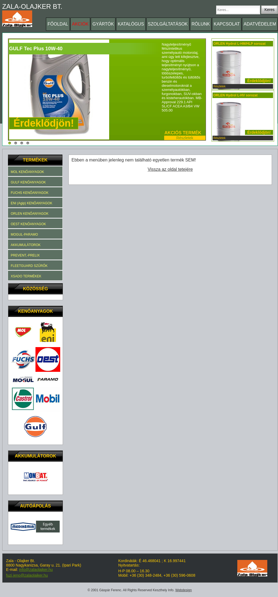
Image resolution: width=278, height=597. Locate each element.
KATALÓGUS (131, 24)
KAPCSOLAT (227, 24)
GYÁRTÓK (103, 24)
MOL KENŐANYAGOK (27, 172)
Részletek (184, 138)
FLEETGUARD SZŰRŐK (29, 266)
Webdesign (183, 590)
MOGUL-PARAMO (24, 234)
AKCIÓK (80, 24)
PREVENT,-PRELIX (25, 255)
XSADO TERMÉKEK (26, 276)
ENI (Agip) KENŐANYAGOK (31, 203)
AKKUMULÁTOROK (25, 245)
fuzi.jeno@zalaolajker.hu (27, 575)
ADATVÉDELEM (260, 24)
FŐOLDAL (58, 24)
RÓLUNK (201, 24)
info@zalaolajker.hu (36, 569)
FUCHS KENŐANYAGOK (29, 193)
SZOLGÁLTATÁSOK (168, 24)
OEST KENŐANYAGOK (28, 224)
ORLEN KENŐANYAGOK (29, 214)
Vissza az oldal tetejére (170, 169)
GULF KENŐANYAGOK (28, 182)
